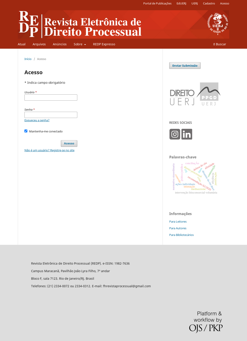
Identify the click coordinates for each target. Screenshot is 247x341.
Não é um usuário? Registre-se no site (49, 150)
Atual (22, 44)
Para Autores (177, 228)
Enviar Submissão (184, 66)
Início (28, 59)
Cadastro (209, 3)
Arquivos (39, 44)
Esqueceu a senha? (37, 120)
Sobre (78, 44)
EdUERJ (181, 3)
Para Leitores (178, 221)
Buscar (219, 44)
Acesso (224, 3)
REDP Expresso (104, 44)
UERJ (194, 3)
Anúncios (60, 44)
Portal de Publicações (157, 3)
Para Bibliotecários (181, 235)
